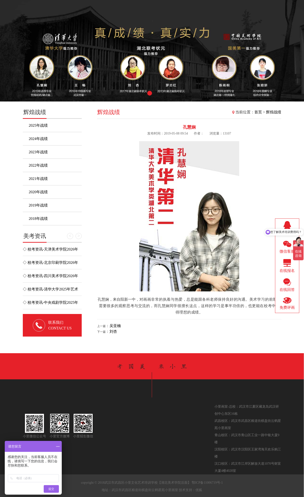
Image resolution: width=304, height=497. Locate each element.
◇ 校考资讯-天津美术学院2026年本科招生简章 (50, 251)
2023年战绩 (38, 152)
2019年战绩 (38, 205)
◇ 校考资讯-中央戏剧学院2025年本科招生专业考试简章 (50, 304)
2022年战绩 (38, 165)
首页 (258, 112)
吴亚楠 (115, 326)
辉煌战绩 (273, 112)
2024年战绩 (38, 139)
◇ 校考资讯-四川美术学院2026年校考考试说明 (50, 278)
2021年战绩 (38, 179)
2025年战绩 (38, 125)
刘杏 (113, 331)
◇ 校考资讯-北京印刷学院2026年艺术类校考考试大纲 (50, 265)
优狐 (198, 490)
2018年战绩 (38, 219)
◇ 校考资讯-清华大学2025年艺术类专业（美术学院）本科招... (50, 291)
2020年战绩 (38, 192)
